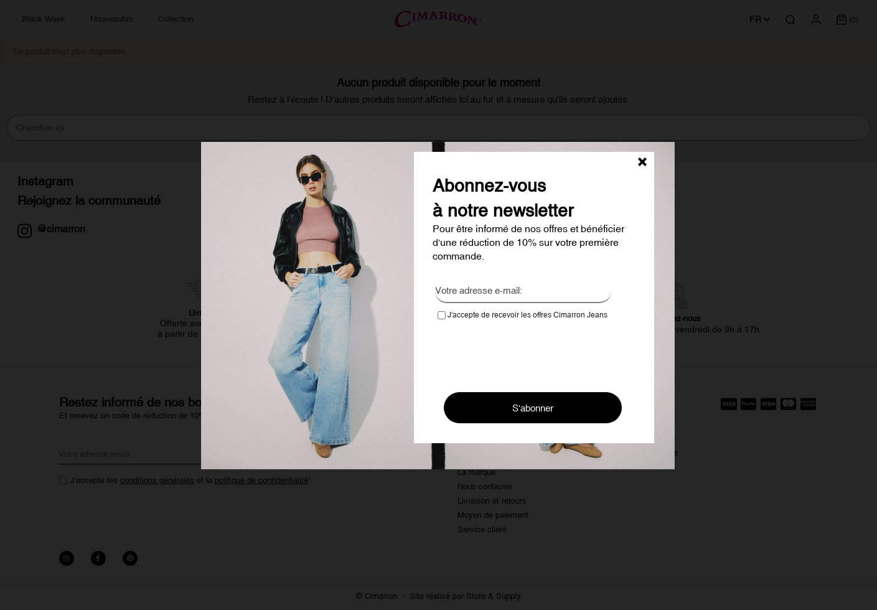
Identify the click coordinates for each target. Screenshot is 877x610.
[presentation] (532, 351)
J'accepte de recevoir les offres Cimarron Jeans (522, 315)
